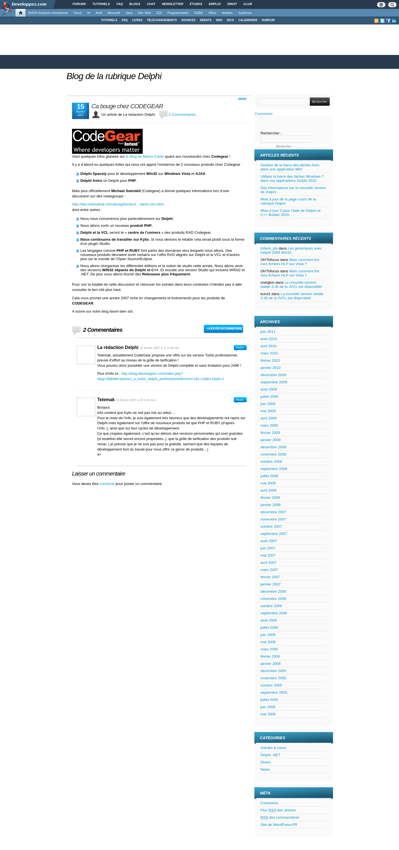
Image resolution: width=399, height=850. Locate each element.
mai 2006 (268, 642)
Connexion (264, 114)
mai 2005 (268, 714)
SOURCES (188, 20)
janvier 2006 (270, 664)
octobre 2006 (271, 606)
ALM (99, 12)
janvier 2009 (270, 440)
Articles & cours (273, 748)
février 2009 (270, 433)
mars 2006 (269, 649)
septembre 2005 (273, 692)
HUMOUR (268, 20)
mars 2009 (269, 425)
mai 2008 (268, 483)
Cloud (77, 12)
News (242, 98)
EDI (159, 12)
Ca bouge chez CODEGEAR (127, 106)
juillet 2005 (269, 700)
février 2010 (270, 360)
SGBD (198, 12)
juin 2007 (267, 548)
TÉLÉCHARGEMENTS (162, 20)
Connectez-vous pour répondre (240, 348)
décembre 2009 (273, 375)
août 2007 (268, 541)
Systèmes (245, 12)
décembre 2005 (273, 671)
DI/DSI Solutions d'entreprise (48, 12)
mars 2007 (269, 570)
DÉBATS (206, 20)
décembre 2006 (273, 591)
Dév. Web (144, 12)
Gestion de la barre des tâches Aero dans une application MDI (289, 167)
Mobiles (227, 12)
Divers (265, 762)
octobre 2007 (271, 526)
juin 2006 (267, 635)
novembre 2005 (273, 678)
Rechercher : (271, 133)
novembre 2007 (273, 519)
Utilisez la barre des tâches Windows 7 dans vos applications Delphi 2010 (292, 178)
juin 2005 (267, 707)
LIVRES (137, 20)
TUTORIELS (109, 20)
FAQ (124, 20)
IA (88, 12)
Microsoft (114, 12)
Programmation (177, 12)
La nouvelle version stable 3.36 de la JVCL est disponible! (291, 284)
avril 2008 (268, 490)
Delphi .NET (270, 755)
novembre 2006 (273, 599)
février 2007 (270, 577)
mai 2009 (268, 411)
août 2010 (268, 339)
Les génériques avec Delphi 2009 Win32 (291, 250)
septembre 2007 (273, 534)
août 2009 (268, 389)
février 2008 (270, 498)
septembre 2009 (273, 382)
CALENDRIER (248, 20)
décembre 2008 (273, 447)
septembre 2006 (273, 613)
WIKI (219, 20)
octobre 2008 (271, 461)
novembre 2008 (273, 454)
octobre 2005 (271, 685)
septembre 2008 (273, 469)
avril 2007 (268, 562)
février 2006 (270, 656)
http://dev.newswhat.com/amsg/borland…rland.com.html (118, 204)
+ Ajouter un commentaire (224, 328)
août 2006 (268, 620)
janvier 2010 (270, 368)
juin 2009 (267, 404)
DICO (230, 20)
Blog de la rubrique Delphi (113, 76)
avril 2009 (268, 418)
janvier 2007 (270, 584)
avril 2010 (268, 346)
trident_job (269, 248)
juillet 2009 (269, 396)
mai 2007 (268, 555)
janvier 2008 (270, 505)
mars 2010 (269, 353)
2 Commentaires (182, 114)
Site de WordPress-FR (278, 825)
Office (212, 12)
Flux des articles (278, 810)
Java (129, 12)
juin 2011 (267, 332)
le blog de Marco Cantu (145, 156)
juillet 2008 (269, 476)
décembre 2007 (273, 512)
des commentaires (279, 817)
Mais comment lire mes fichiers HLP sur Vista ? (289, 262)
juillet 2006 (269, 627)
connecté (107, 484)
